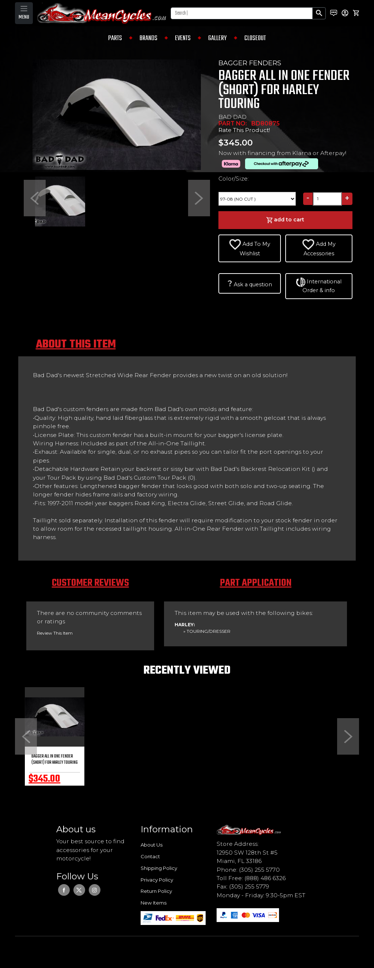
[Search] (242, 13)
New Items (154, 903)
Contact (150, 856)
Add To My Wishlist (250, 248)
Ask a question (250, 283)
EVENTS (183, 38)
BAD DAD (232, 116)
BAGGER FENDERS (249, 63)
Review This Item (55, 633)
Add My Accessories (319, 248)
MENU (24, 17)
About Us (152, 845)
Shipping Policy (159, 868)
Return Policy (156, 891)
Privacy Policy (157, 880)
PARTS (115, 38)
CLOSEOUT (255, 38)
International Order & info (318, 286)
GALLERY (217, 38)
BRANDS (148, 38)
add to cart (285, 220)
